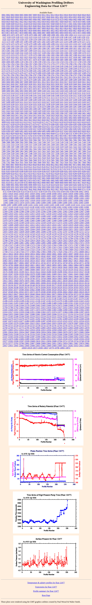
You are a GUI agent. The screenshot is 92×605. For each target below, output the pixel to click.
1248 (70, 42)
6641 (39, 133)
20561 (16, 292)
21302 (26, 301)
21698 (70, 305)
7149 (84, 142)
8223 (53, 173)
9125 (44, 185)
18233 (37, 256)
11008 (11, 200)
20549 (10, 292)
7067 (39, 140)
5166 (26, 97)
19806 (48, 279)
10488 (32, 196)
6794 (39, 135)
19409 (54, 274)
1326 (21, 46)
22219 (48, 317)
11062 (80, 200)
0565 (39, 24)
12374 (43, 209)
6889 (17, 138)
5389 (39, 113)
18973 (26, 267)
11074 (21, 203)
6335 (71, 127)
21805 (26, 308)
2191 (66, 71)
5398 (71, 113)
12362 (64, 207)
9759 (45, 191)
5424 (75, 115)
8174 (66, 169)
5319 (84, 109)
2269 (79, 71)
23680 (54, 341)
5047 (8, 86)
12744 (10, 236)
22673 (65, 323)
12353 (42, 207)
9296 (26, 187)
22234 (59, 317)
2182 (39, 71)
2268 (75, 71)
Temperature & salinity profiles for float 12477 (46, 583)
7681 (53, 160)
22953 (43, 330)
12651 (70, 229)
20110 (65, 283)
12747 (21, 236)
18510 (21, 261)
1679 (39, 59)
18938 (21, 267)
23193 (48, 334)
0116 (53, 19)
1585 (62, 55)
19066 (5, 270)
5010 (35, 82)
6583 (71, 131)
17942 (65, 252)
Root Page (46, 595)
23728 (70, 341)
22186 (16, 317)
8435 (66, 178)
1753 (57, 62)
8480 (44, 180)
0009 (35, 15)
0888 (48, 33)
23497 (37, 339)
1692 (88, 59)
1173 (8, 42)
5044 (84, 84)
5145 (53, 95)
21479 (37, 303)
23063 (54, 332)
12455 (5, 218)
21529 (5, 305)
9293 (17, 187)
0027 (4, 17)
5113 (8, 93)
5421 (62, 115)
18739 (54, 263)
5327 (30, 111)
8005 (8, 165)
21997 (81, 312)
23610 (37, 341)
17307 (76, 245)
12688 (32, 232)
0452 (35, 21)
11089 (59, 203)
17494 (21, 249)
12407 (81, 211)
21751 (81, 305)
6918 (44, 138)
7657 (8, 160)
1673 (17, 59)
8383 (88, 176)
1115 (84, 35)
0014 (57, 15)
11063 (86, 200)
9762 (54, 191)
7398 (13, 151)
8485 (62, 180)
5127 (66, 93)
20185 (59, 285)
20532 (76, 290)
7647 (79, 158)
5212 (26, 102)
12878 (5, 243)
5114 (13, 93)
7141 (79, 142)
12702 (59, 232)
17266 (59, 245)
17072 (81, 243)
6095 (75, 120)
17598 (65, 249)
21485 (43, 303)
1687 (71, 59)
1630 (44, 57)
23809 (43, 343)
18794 (5, 265)
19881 (86, 279)
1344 (79, 46)
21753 (86, 305)
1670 (4, 59)
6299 (84, 124)
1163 (52, 39)
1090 (53, 35)
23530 (65, 339)
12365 (80, 207)
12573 (54, 223)
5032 (39, 84)
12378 (59, 209)
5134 (4, 95)
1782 (79, 64)
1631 (48, 57)
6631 (88, 131)
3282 (44, 80)
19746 (32, 279)
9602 (4, 189)
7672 (44, 160)
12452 (76, 216)
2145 (62, 66)
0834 (13, 30)
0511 (21, 24)
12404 (70, 211)
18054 (32, 254)
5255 (30, 106)
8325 (39, 176)
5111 (88, 91)
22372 (54, 319)
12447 (48, 216)
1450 (71, 48)
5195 (62, 100)
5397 (66, 113)
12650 (65, 229)
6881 (75, 135)
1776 (53, 64)
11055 (64, 200)
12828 (81, 241)
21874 (37, 310)
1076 (17, 35)
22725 (32, 325)
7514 (88, 151)
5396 (62, 113)
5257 (35, 106)
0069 (48, 19)
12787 (86, 238)
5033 (44, 84)
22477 (21, 321)
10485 (26, 196)
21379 (59, 301)
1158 (30, 39)
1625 (35, 57)
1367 (48, 48)
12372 (32, 209)
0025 (88, 15)
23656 (48, 341)
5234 (30, 104)
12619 (70, 225)
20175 (54, 285)
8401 (44, 178)
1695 (13, 62)
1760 (88, 62)
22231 (54, 317)
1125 (39, 37)
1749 (39, 62)
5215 (39, 102)
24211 (65, 346)
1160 (39, 39)
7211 (35, 147)
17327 (5, 247)
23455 (81, 337)
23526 (59, 339)
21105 (27, 299)
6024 (35, 120)
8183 (8, 171)
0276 (62, 19)
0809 (44, 28)
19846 (65, 279)
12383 (86, 209)
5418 (48, 115)
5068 (4, 89)
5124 (52, 93)
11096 (3, 205)
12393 (32, 211)
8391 (17, 178)
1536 (35, 53)
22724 (26, 325)
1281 (39, 44)
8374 (62, 176)
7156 (26, 144)
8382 (84, 176)
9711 (84, 189)
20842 (16, 296)
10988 (27, 198)
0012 (48, 15)
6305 (21, 127)
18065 (43, 254)
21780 (10, 308)
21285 (86, 299)
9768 (76, 191)
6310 (44, 127)
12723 (26, 234)
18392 (59, 258)
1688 (75, 59)
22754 (76, 325)
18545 (26, 261)
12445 (37, 216)
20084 (32, 283)
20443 (26, 290)
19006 (37, 267)
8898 (57, 182)
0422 (21, 21)
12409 (5, 214)
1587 (71, 55)
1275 (13, 44)
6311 (48, 127)
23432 (59, 337)
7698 (66, 160)
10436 (21, 194)
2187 (48, 71)
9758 (41, 191)
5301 (13, 109)
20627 (16, 294)
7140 (75, 142)
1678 (35, 59)
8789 (21, 182)
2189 (57, 71)
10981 (76, 196)
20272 (32, 287)
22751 (70, 325)
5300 (8, 109)
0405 (75, 19)
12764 (76, 236)
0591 (4, 26)
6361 (53, 129)
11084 (43, 203)
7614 (35, 158)
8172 (57, 169)
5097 (35, 91)
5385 (26, 113)
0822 (57, 28)
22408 (65, 319)
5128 (70, 93)
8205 (79, 171)
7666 (30, 160)
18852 (59, 265)
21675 (59, 305)
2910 (57, 77)
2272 (4, 73)
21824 (54, 308)
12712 (86, 232)
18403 (65, 258)
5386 (30, 113)
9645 (35, 189)
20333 (65, 287)
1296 (53, 44)
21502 (76, 303)
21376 (54, 301)
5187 (26, 100)
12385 (10, 211)
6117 (30, 122)
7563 (66, 153)
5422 (66, 115)
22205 (26, 317)
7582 (17, 156)
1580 (39, 55)
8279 (17, 176)
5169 (39, 97)
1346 (88, 46)
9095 (26, 185)
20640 (32, 294)
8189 (26, 171)
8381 (79, 176)
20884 (26, 296)
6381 (66, 129)
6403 (26, 131)
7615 (39, 158)
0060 (8, 19)
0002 (8, 15)
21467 (26, 303)
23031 (16, 332)
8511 (12, 182)
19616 (59, 276)
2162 (44, 68)
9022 (88, 182)
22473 (10, 321)
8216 (39, 173)
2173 (4, 71)
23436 (65, 337)
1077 (22, 35)
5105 (66, 91)
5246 (84, 104)
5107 (75, 91)
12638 (86, 227)
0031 (21, 17)
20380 (21, 290)
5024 (4, 84)
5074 (26, 89)
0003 (13, 15)
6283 (66, 124)
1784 (88, 64)
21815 (43, 308)
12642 (21, 229)
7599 (66, 156)
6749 (79, 133)
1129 (57, 37)
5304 (26, 109)
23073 (76, 332)
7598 (62, 156)
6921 (57, 138)
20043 (76, 281)
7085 (88, 140)
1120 (17, 37)
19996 (43, 281)
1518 (71, 51)
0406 (79, 19)
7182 (79, 144)
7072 (44, 140)
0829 (79, 28)
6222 (75, 122)
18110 (86, 254)
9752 (23, 191)
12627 (26, 227)
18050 (26, 254)
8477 (39, 180)
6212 (57, 122)
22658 (59, 323)
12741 (86, 234)
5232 (21, 104)
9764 (63, 191)
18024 (10, 254)
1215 (61, 42)
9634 (21, 189)
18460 (86, 258)
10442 (37, 194)
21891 (70, 310)
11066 (11, 203)
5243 (71, 104)
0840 (35, 30)
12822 (48, 241)
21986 (70, 312)
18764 (76, 263)
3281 (39, 80)
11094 (86, 203)
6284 (71, 124)
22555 (86, 321)
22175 (5, 317)
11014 (21, 200)
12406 (76, 211)
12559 (48, 223)
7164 (53, 144)
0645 (57, 26)
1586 (66, 55)
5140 (30, 95)
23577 (5, 341)
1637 (71, 57)
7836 (26, 162)
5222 (66, 102)
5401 (84, 113)
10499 (59, 196)
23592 (10, 341)
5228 (4, 104)
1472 (88, 48)
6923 (66, 138)
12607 (5, 225)
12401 (59, 211)
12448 (54, 216)
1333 (35, 46)
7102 (39, 142)
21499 (65, 303)
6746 (66, 133)
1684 (57, 59)
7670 (39, 160)
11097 (9, 205)
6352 (13, 129)
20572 (26, 292)
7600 (71, 156)
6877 (66, 135)
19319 (76, 272)
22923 (26, 330)
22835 (65, 328)
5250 (13, 106)
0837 (26, 30)
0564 (35, 24)
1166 (66, 39)
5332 (53, 111)
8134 (61, 167)
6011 (88, 118)
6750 (84, 133)
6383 (75, 129)
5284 (66, 106)
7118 (57, 142)
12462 (43, 218)
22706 (5, 325)
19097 (37, 270)
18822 (37, 265)
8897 (53, 182)
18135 (10, 256)
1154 (13, 39)
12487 (48, 220)
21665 (43, 305)
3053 (4, 80)
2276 (21, 73)
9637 (26, 189)
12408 (86, 211)
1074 (8, 35)
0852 (53, 30)
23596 (16, 341)
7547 (26, 153)
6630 (84, 131)
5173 (57, 97)
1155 (17, 39)
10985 (10, 198)
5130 (75, 93)
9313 (71, 187)
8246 (75, 173)
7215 (53, 147)
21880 (48, 310)
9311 (61, 187)
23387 (32, 337)
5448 (35, 118)
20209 (70, 285)
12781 (54, 238)
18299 (65, 256)
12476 (81, 218)
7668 (35, 160)
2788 (39, 75)
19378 (32, 274)
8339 (44, 176)
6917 (39, 138)
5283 (62, 106)
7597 (57, 156)
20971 (76, 296)
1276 (17, 44)
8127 (48, 167)
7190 (26, 147)
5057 (48, 86)
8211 (17, 173)
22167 (81, 314)
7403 (21, 151)
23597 (21, 341)
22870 (86, 328)
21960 (37, 312)
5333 (57, 111)
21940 (26, 312)
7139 (70, 142)
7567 (75, 153)
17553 (48, 249)
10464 (5, 196)
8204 (75, 171)
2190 (62, 71)
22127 (65, 314)
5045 (88, 84)
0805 (35, 28)
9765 (67, 191)
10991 (43, 198)
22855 (81, 328)
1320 (88, 44)
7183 (84, 144)
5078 (44, 89)
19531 (16, 276)
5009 (30, 82)
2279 (35, 73)
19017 (48, 267)
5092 (17, 91)
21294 (16, 301)
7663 (21, 160)
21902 (81, 310)
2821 (44, 77)
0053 (66, 17)
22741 (54, 325)
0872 (84, 30)
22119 (59, 314)
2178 (21, 71)
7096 (30, 142)
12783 (65, 238)
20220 (76, 285)
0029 (13, 17)
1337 (53, 46)
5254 (26, 106)
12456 (10, 218)
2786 (30, 75)
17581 (59, 249)
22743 (59, 325)
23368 (26, 337)
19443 (76, 274)
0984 (84, 33)
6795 (44, 135)
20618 (81, 292)
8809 (30, 182)
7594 (44, 156)
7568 (79, 153)
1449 (66, 48)
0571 (66, 24)
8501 (4, 182)
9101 (39, 185)
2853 (48, 77)
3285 (57, 80)
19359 (21, 274)
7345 (53, 149)
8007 (13, 165)
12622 (86, 225)
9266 (79, 185)
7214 (48, 147)
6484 (39, 131)
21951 (32, 312)
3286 (62, 80)
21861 (21, 310)
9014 (75, 182)
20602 (65, 292)
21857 (16, 310)
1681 (44, 59)
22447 (5, 321)
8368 (48, 176)
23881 (86, 343)
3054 (8, 80)
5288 (79, 106)
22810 (48, 328)
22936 (37, 330)
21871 (32, 310)
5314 (62, 109)
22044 (5, 314)
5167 (30, 97)
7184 (88, 144)
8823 (39, 182)
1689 (79, 59)
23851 (54, 343)
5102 (53, 91)
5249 (8, 106)
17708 (5, 252)
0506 (88, 21)
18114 (5, 256)
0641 (39, 26)
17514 (26, 249)
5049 (17, 86)
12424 (76, 214)
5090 (8, 91)
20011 (59, 281)
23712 (65, 341)
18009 (81, 252)
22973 (76, 330)
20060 (16, 283)
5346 (79, 111)
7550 (35, 153)
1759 (84, 62)
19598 (37, 276)
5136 (13, 95)
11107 (62, 205)
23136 (26, 334)
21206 (59, 299)
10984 (5, 198)
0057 (84, 17)
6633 (8, 133)
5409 (8, 115)
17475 (10, 249)
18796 (10, 265)
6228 (13, 124)
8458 (4, 180)
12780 (48, 238)
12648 (54, 229)
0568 (53, 24)
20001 (48, 281)
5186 (21, 100)
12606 (86, 223)
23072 (70, 332)
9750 (18, 191)
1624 (30, 57)
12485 (43, 220)
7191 (30, 147)
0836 (21, 30)
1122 (26, 37)
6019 (13, 120)
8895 (48, 182)
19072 (16, 270)
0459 (66, 21)
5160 (88, 95)
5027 (17, 84)
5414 (30, 115)
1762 (8, 64)
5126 (61, 93)
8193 (35, 171)
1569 (79, 53)
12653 (81, 229)
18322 (5, 258)
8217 (44, 173)
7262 (35, 149)
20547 (5, 292)
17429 (70, 247)
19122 (59, 270)
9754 (27, 191)
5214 (35, 102)
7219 (62, 147)
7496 (84, 151)
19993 (37, 281)
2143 (53, 66)
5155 (66, 95)
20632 (26, 294)
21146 (54, 299)
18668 (10, 263)
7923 (62, 162)
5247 (88, 104)
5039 (71, 84)
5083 (66, 89)
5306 (35, 109)
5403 (4, 115)
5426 (84, 115)
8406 (48, 178)
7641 (71, 158)
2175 (13, 71)
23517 (54, 339)
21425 (81, 301)
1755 (66, 62)
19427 (65, 274)
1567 (71, 53)
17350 (26, 247)
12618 (65, 225)
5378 (4, 113)
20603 (70, 292)
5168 (35, 97)
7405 (26, 151)
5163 (13, 97)
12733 (65, 234)
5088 (88, 89)
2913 (71, 77)
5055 (39, 86)
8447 (79, 178)
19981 (32, 281)
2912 (66, 77)
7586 (26, 156)
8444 (75, 178)
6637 (21, 133)
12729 (54, 234)
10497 (54, 196)
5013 (48, 82)
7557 (53, 153)
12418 (48, 214)
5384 (21, 113)
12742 (5, 236)
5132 (84, 93)
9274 (84, 185)
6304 (17, 127)
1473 (4, 51)
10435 (16, 194)
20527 (65, 290)
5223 (71, 102)
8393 (26, 178)
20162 (43, 285)
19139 (70, 270)
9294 (21, 187)
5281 (53, 106)
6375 (62, 129)
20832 (5, 296)
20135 (5, 285)
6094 (71, 120)
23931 (10, 346)
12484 (37, 220)
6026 (44, 120)
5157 (75, 95)
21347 (43, 301)
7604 (84, 156)
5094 (26, 91)
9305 (53, 187)
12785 (76, 238)
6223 (79, 122)
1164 (57, 39)
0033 (30, 17)
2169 (75, 68)
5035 (53, 84)
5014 (53, 82)
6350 (8, 129)
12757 (65, 236)
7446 (66, 151)
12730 (59, 234)
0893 (57, 33)
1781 (75, 64)
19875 (76, 279)
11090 (64, 203)
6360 (48, 129)
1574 (13, 55)
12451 (70, 216)
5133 (88, 93)
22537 (70, 321)
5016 (62, 82)
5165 (21, 97)
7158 (35, 144)
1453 (84, 48)
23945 (27, 346)
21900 (76, 310)
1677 (30, 59)
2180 (30, 71)
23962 (43, 346)
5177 (75, 97)
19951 (10, 281)
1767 (30, 64)
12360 (53, 207)
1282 (44, 44)
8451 (88, 178)
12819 (32, 241)
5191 (44, 100)
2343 (62, 73)
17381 (37, 247)
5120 (35, 93)
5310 (53, 109)
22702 (86, 323)
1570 (84, 53)
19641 (70, 276)
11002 (81, 198)
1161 (44, 39)
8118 (26, 167)
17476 (16, 249)
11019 (37, 200)
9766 (72, 191)
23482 (16, 339)
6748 (75, 133)
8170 (53, 169)
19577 (26, 276)
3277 (21, 80)
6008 (79, 118)
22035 (86, 312)
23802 (26, 343)
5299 (4, 109)
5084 (71, 89)
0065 (30, 19)
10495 (48, 196)
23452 (76, 337)
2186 (44, 71)
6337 (79, 127)
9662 (71, 189)
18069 (48, 254)
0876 (13, 33)
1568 (75, 53)
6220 (70, 122)
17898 (48, 252)
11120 (16, 207)
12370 (21, 209)
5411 (17, 115)
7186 (8, 147)
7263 (39, 149)
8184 (13, 171)
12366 (86, 207)
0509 (13, 24)
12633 (59, 227)
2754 (4, 75)
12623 (5, 227)
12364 (75, 207)
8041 (44, 165)
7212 (39, 147)
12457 (16, 218)
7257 (17, 149)
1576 (21, 55)
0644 (53, 26)
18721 (37, 263)
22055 (10, 314)
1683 (53, 59)
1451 (75, 48)
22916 (21, 330)
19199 (21, 272)
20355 (86, 287)
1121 (22, 37)
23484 (21, 339)
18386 (48, 258)
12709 (76, 232)
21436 (5, 303)
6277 (39, 124)
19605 (48, 276)
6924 (71, 138)
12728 (48, 234)
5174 (62, 97)
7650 (88, 158)
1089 (48, 35)
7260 (26, 149)
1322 (8, 46)
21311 (32, 301)
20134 (86, 283)
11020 (43, 200)
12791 (16, 241)
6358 (39, 129)
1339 (62, 46)
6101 (8, 122)
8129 (53, 167)
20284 (43, 287)
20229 (86, 285)
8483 (57, 180)
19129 (64, 270)
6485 (44, 131)
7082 (75, 140)
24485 (86, 346)
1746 (26, 62)
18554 (32, 261)
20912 (32, 296)
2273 (8, 73)
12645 (37, 229)
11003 (86, 198)
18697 (26, 263)
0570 (62, 24)
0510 (17, 24)
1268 (75, 42)
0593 (13, 26)
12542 (5, 223)
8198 (53, 171)
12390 (26, 211)
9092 (17, 185)
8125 (39, 167)
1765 (21, 64)
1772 (48, 64)
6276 (35, 124)
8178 (79, 169)
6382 (71, 129)
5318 (79, 109)
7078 (57, 140)
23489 (26, 339)
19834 (54, 279)
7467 (75, 151)
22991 (5, 332)
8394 (30, 178)
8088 (8, 167)
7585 (21, 156)
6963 (79, 138)
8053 (57, 165)
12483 (32, 220)
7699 (71, 160)
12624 (10, 227)
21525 (86, 303)
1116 (88, 35)
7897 (57, 162)
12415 (32, 214)
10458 (70, 194)
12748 (26, 236)
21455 (16, 303)
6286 (79, 124)
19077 (21, 270)
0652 (84, 26)
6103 (17, 122)
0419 (8, 21)
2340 (48, 73)
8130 (57, 167)
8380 (75, 176)
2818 (30, 77)
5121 (39, 93)
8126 (44, 167)
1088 (44, 35)
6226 (4, 124)
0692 (21, 28)
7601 (75, 156)
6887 (8, 138)
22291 (32, 319)
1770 (44, 64)
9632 (17, 189)
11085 (48, 203)
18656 (5, 263)
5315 (66, 109)
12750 (37, 236)
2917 (88, 77)
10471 (16, 196)
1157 (26, 39)
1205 (57, 42)
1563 (53, 53)
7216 (57, 147)
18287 (54, 256)
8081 (79, 165)
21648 (32, 305)
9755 (32, 191)
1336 (48, 46)
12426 (81, 214)
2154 (13, 68)
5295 (84, 106)
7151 (4, 144)
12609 (16, 225)
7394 (8, 151)
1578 (30, 55)
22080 (32, 314)
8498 (84, 180)
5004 (8, 82)
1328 (30, 46)
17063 (76, 243)
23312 (81, 334)
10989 (32, 198)
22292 (37, 319)
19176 (5, 272)
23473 (5, 339)
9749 (14, 191)
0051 (57, 17)
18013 (86, 252)
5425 (79, 115)
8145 (88, 167)
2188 (53, 71)
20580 (43, 292)
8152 (17, 169)
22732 (43, 325)
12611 (26, 225)
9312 (66, 187)
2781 (8, 75)
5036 (57, 84)
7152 (8, 144)
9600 (88, 187)
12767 (81, 236)
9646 (39, 189)
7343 (48, 149)
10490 (37, 196)
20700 (65, 294)
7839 (30, 162)
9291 (13, 187)
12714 (5, 234)
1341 (71, 46)
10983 (86, 196)
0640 (35, 26)
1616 (88, 55)
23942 (21, 346)
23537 (70, 339)
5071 (13, 89)
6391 (79, 129)
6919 (48, 138)
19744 (26, 279)
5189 (35, 100)
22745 (65, 325)
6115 (26, 122)
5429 (88, 115)
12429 (5, 216)
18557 (37, 261)
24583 (40, 348)
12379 (65, 209)
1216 (66, 42)
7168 (71, 144)
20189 (65, 285)
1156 (22, 39)
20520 (54, 290)
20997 (5, 299)
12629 (37, 227)
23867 (76, 343)
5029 (26, 84)
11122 (21, 207)
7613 (30, 158)
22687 (76, 323)
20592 (54, 292)
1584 (57, 55)
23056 (48, 332)
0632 (26, 26)
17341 (21, 247)
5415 (35, 115)
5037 (62, 84)
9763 (58, 191)
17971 (70, 252)
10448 (48, 194)
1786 (8, 66)
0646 (62, 26)
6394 (4, 131)
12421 (65, 214)
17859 (32, 252)
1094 (71, 35)
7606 (4, 158)
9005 (71, 182)
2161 (39, 68)
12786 (81, 238)
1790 (26, 66)
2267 (71, 71)
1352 (26, 48)
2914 (75, 77)
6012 (4, 120)
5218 (53, 102)
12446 (43, 216)
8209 (8, 173)
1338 (57, 46)
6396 (8, 131)
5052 (30, 86)
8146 (4, 169)
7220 (66, 147)
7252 (4, 149)
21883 (54, 310)
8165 (39, 169)
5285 (71, 106)
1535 (30, 53)
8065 (62, 165)
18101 (81, 254)
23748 (81, 341)
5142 (39, 95)
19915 (5, 281)
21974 (54, 312)
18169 (21, 256)
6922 (62, 138)
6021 (21, 120)
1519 (75, 51)
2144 (57, 66)
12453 (81, 216)
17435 (76, 247)
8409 (57, 178)
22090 (43, 314)
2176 (17, 71)
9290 (8, 187)
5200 (84, 100)
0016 (66, 15)
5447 (30, 118)
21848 (10, 310)
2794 (62, 75)
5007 (21, 82)
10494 (43, 196)
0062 (17, 19)
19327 (81, 272)
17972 (76, 252)
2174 (8, 71)
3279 (30, 80)
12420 (59, 214)
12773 (16, 238)
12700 (48, 232)
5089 (4, 91)
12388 (21, 211)
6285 (75, 124)
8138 (66, 167)
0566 (44, 24)
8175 (71, 169)
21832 (65, 308)
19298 (59, 272)
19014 (43, 267)
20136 (10, 285)
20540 (86, 290)
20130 (75, 283)
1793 (35, 66)
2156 (21, 68)
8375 (66, 176)
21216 (64, 299)
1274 (8, 44)
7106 (44, 142)
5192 (48, 100)
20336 (70, 287)
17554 (54, 249)
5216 (44, 102)
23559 (86, 339)
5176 (71, 97)
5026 (13, 84)
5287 (75, 106)
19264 (43, 272)
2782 (13, 75)
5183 (13, 100)
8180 (88, 169)
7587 (30, 156)
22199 (21, 317)
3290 (79, 80)
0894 (62, 33)
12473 (70, 218)
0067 (39, 19)
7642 (75, 158)
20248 (16, 287)
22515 (54, 321)
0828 (75, 28)
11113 (88, 205)
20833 (10, 296)
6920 (53, 138)
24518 (29, 348)
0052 (62, 17)
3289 (75, 80)
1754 (62, 62)
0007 (30, 15)
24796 (56, 348)
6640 (35, 133)
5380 (8, 113)
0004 (17, 15)
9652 (48, 189)
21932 (16, 312)
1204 (52, 42)
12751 (43, 236)
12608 (10, 225)
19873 (70, 279)
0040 (48, 17)
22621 (37, 323)
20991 (86, 296)
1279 (30, 44)
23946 (32, 346)
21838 (76, 308)
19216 (32, 272)
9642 (30, 189)
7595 (48, 156)
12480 (16, 220)
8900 (66, 182)
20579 (37, 292)
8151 (13, 169)
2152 (4, 68)
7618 (44, 158)
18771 (81, 263)
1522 (88, 51)
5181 (4, 100)
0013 (53, 15)
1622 (21, 57)
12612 (32, 225)
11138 (32, 207)
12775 (26, 238)
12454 (86, 216)
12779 (43, 238)
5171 (48, 97)
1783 (84, 64)
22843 (70, 328)
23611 (43, 341)
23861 (70, 343)
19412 (59, 274)
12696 (43, 232)
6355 (26, 129)
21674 (54, 305)
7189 (21, 147)
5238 (48, 104)
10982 (81, 196)
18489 (16, 261)
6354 (21, 129)
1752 (53, 62)
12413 (26, 214)
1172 (4, 42)
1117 (4, 37)
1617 (4, 57)
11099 (19, 205)
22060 (16, 314)
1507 (26, 51)
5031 (35, 84)
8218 (48, 173)
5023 (88, 82)
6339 (88, 127)
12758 (70, 236)
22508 (48, 321)
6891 (21, 138)
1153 (9, 39)
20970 (70, 296)
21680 (65, 305)
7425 (48, 151)
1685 (62, 59)
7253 (8, 149)
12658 (21, 232)
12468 (54, 218)
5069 (8, 89)
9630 (8, 189)
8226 (57, 173)
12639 (5, 229)
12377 (54, 209)
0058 (88, 17)
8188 (21, 171)
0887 (44, 33)
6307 (30, 127)
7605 (88, 156)
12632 (54, 227)
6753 (8, 135)
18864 (76, 265)
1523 (4, 53)
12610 (21, 225)
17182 (37, 245)
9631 (13, 189)
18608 (65, 261)
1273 (4, 44)
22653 (54, 323)
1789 (21, 66)
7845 (35, 162)
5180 (88, 97)
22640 (43, 323)
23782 (16, 343)
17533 (32, 249)
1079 (31, 35)
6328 (57, 127)
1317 (79, 44)
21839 (81, 308)
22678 (70, 323)
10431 (86, 191)
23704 (59, 341)
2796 (71, 75)
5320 (88, 109)
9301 (35, 187)
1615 (84, 55)
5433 (4, 118)
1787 (13, 66)
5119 (30, 93)
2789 (44, 75)
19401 (48, 274)
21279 (81, 299)
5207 (4, 102)
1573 (8, 55)
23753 (5, 343)
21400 (70, 301)
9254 (53, 185)
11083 (37, 203)
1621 (17, 57)
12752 (48, 236)
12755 (59, 236)
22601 (26, 323)
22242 (65, 317)
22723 (21, 325)
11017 (27, 200)
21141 (43, 299)
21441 (10, 303)
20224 (81, 285)
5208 (8, 102)
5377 (88, 111)
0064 (26, 19)
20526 (59, 290)
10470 (10, 196)
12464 (48, 218)
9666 (75, 189)
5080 (53, 89)
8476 (35, 180)
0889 (53, 33)
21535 (10, 305)
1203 (48, 42)
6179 (53, 122)
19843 (59, 279)
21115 (32, 299)
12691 (37, 232)
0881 (30, 33)
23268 (59, 334)
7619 (48, 158)
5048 (13, 86)
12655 (5, 232)
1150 (83, 37)
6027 (48, 120)
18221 (32, 256)
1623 (26, 57)
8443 (71, 178)
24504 (24, 348)
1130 (61, 37)
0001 (4, 15)
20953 (59, 296)
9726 (88, 189)
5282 (57, 106)
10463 (86, 194)
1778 (62, 64)
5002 (88, 80)
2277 (26, 73)
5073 (21, 89)
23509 (43, 339)
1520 (79, 51)
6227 (8, 124)
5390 (44, 113)
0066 (35, 19)
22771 (16, 328)
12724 (32, 234)
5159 (84, 95)
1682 (48, 59)
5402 (88, 113)
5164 (17, 97)
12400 (54, 211)
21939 (21, 312)
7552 (39, 153)
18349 (21, 258)
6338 (84, 127)
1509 (30, 51)
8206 (84, 171)
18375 (43, 258)
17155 (21, 245)
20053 (86, 281)
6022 (26, 120)
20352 (81, 287)
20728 (81, 294)
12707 (65, 232)
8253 (88, 173)
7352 (62, 149)
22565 (10, 323)
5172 (53, 97)
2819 (35, 77)
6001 (66, 118)
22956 (48, 330)
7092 (22, 142)
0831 (88, 28)
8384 (4, 178)
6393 (88, 129)
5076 (35, 89)
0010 (39, 15)
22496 (37, 321)
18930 (16, 267)
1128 (52, 37)
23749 (86, 341)
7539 (13, 153)
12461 (37, 218)
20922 (43, 296)
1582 (48, 55)
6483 (35, 131)
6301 (4, 127)
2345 (71, 73)
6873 (57, 135)
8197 (48, 171)
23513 (48, 339)
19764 (43, 279)
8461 (8, 180)
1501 (8, 51)
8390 (13, 178)
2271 (88, 71)
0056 (79, 17)
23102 (10, 334)
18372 (37, 258)
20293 (48, 287)
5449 (39, 118)
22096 (54, 314)
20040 (70, 281)
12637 (81, 227)
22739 (48, 325)
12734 (70, 234)
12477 (86, 218)
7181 (75, 144)
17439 (81, 247)
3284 (53, 80)
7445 (62, 151)
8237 (66, 173)
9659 (62, 189)
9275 (88, 185)
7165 (57, 144)
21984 (65, 312)
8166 (44, 169)
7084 (84, 140)
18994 (32, 267)
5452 (53, 118)
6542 (66, 131)
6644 (53, 133)
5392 (53, 113)
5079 (48, 89)
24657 (46, 348)
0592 (8, 26)
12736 (76, 234)
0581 (71, 24)
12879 (10, 243)
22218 (43, 317)
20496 (48, 290)
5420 (57, 115)
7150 (88, 142)
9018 (84, 182)
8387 (8, 178)
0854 (62, 30)
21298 (21, 301)
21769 (5, 308)
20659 (43, 294)
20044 (81, 281)
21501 (70, 303)
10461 (81, 194)
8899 (62, 182)
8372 (57, 176)
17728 (16, 252)
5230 (13, 104)
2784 (21, 75)
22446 (86, 319)
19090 (32, 270)
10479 (21, 196)
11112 (83, 205)
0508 (8, 24)
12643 (26, 229)
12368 (10, 209)
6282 (62, 124)
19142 (75, 270)
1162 (48, 39)
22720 (16, 325)
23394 (37, 337)
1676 (26, 59)
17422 (59, 247)
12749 (32, 236)
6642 (44, 133)
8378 (71, 176)
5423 (71, 115)
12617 (59, 225)
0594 (17, 26)
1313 (62, 44)
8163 (30, 169)
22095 (48, 314)
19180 (10, 272)
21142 (48, 299)
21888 (59, 310)
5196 (66, 100)
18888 (86, 265)
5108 (80, 91)
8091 (13, 167)
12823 (54, 241)
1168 (74, 39)
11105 (51, 205)
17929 (59, 252)
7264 (44, 149)
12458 (21, 218)
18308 (76, 256)
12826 (70, 241)
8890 (44, 182)
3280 (35, 80)
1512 (44, 51)
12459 (26, 218)
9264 (71, 185)
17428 (65, 247)
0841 (39, 30)
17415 (54, 247)
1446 (57, 48)
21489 (54, 303)
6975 (13, 140)
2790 (48, 75)
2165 (57, 68)
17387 (43, 247)
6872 (53, 135)
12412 (21, 214)
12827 (76, 241)
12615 (48, 225)
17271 (70, 245)
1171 (88, 39)
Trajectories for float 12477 (46, 587)
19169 (86, 270)
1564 (57, 53)
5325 (21, 111)
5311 (57, 109)
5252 (21, 106)
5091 (13, 91)
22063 (21, 314)
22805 (43, 328)
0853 (57, 30)
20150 (37, 285)
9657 (57, 189)
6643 (48, 133)
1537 (39, 53)
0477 (71, 21)
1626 (39, 57)
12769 (5, 238)
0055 (75, 17)
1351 (21, 48)
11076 (27, 203)
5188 (30, 100)
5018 (71, 82)
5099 (39, 91)
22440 (81, 319)
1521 (84, 51)
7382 (84, 149)
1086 (35, 35)
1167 (70, 39)
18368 (32, 258)
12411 (16, 214)
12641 (16, 229)
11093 (80, 203)
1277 (21, 44)
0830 (84, 28)
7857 (48, 162)
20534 (81, 290)
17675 (86, 249)
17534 (37, 249)
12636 (76, 227)
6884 (88, 135)
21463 (21, 303)
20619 (86, 292)
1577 (26, 55)
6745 (62, 133)
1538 (44, 53)
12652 (76, 229)
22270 (10, 319)
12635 (70, 227)
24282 (70, 346)
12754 (54, 236)
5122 (44, 93)
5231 (17, 104)
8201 (66, 171)
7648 (84, 158)
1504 (21, 51)
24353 (76, 346)
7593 (39, 156)
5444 (17, 118)
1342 (75, 46)
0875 (8, 33)
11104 (46, 205)
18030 (16, 254)
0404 (71, 19)
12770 (10, 238)
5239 (53, 104)
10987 (21, 198)
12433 (21, 216)
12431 (16, 216)
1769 (39, 64)
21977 (59, 312)
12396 (43, 211)
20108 (54, 283)
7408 (30, 151)
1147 (70, 37)
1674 (21, 59)
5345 (75, 111)
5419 (53, 115)
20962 (65, 296)
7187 (13, 147)
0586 (84, 24)
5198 (75, 100)
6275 (30, 124)
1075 (13, 35)
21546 (16, 305)
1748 (35, 62)
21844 (86, 308)
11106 (57, 205)
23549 (76, 339)
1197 (21, 42)
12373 (37, 209)
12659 (26, 232)
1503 (17, 51)
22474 (16, 321)
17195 (43, 245)
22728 (37, 325)
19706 (5, 279)
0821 (53, 28)
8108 (17, 167)
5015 (57, 82)
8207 (88, 171)
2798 (79, 75)
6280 (53, 124)
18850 (54, 265)
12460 (32, 218)
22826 (54, 328)
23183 (37, 334)
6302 (8, 127)
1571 (88, 53)
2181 (35, 71)
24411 (81, 346)
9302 (39, 187)
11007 (5, 200)
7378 (75, 149)
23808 (37, 343)
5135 (8, 95)
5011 (39, 82)
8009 (17, 165)
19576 (21, 276)
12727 (43, 234)
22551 (76, 321)
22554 (81, 321)
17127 (10, 245)
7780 (88, 160)
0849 (44, 30)
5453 (57, 118)
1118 (9, 37)
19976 (26, 281)
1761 (4, 64)
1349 (13, 48)
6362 (57, 129)
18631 (76, 261)
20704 (70, 294)
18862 (70, 265)
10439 (32, 194)
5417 (44, 115)
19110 (48, 270)
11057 (70, 200)
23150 (32, 334)
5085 (75, 89)
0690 (13, 28)
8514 (17, 182)
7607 (8, 158)
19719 (16, 279)
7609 (13, 158)
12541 (86, 220)
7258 (21, 149)
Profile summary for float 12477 (46, 591)
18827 (43, 265)
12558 (43, 223)
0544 (26, 24)
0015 (62, 15)
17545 (43, 249)
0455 (48, 21)
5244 (75, 104)
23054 (43, 332)
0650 (75, 26)
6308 (35, 127)
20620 (5, 294)
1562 (48, 53)
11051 (48, 200)
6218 (61, 122)
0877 (17, 33)
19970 (21, 281)
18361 (26, 258)
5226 (84, 102)
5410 (13, 115)
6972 (8, 140)
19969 (16, 281)
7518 (4, 153)
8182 (4, 171)
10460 (76, 194)
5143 (44, 95)
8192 (30, 171)
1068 (4, 35)
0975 (79, 33)
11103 (41, 205)
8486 (66, 180)
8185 (17, 171)
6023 (30, 120)
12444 (32, 216)
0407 (84, 19)
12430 (10, 216)
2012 (48, 66)
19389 (37, 274)
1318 (84, 44)
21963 (43, 312)
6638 (26, 133)
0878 (21, 33)
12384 (5, 211)
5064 (75, 86)
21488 (48, 303)
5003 (4, 82)
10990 (37, 198)
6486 (48, 131)
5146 (57, 95)
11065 (5, 203)
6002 (71, 118)
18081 (54, 254)
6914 (26, 138)
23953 (37, 346)
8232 (62, 173)
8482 (53, 180)
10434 (10, 194)
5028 (21, 84)
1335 (44, 46)
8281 (21, 176)
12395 (37, 211)
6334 (66, 127)
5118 (26, 93)
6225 (88, 122)
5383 (17, 113)
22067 (26, 314)
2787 (35, 75)
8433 (62, 178)
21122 (37, 299)
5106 (71, 91)
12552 (37, 223)
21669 (48, 305)
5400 (79, 113)
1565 (62, 53)
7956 (75, 162)
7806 (13, 162)
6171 (44, 122)
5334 (62, 111)
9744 (9, 191)
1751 (48, 62)
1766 (26, 64)
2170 (79, 68)
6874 (62, 135)
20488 (37, 290)
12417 (43, 214)
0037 (44, 17)
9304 (48, 187)
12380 (70, 209)
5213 (30, 102)
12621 (81, 225)
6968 (88, 138)
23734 (76, 341)
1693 (4, 62)
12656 (10, 232)
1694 (8, 62)
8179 (84, 169)
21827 (59, 308)
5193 (53, 100)
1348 (8, 48)
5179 (84, 97)
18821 (32, 265)
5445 (21, 118)
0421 (17, 21)
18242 (43, 256)
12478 (5, 220)
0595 (21, 26)
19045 (65, 267)
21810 (32, 308)
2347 (79, 73)
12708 (70, 232)
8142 (75, 167)
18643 (81, 261)
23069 (59, 332)
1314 (66, 44)
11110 (72, 205)
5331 (48, 111)
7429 (57, 151)
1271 (84, 42)
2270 (84, 71)
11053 (54, 200)
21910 (5, 312)
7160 (44, 144)
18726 (43, 263)
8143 (79, 167)
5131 (79, 93)
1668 (84, 57)
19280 (48, 272)
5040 (75, 84)
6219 (66, 122)
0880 (26, 33)
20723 (76, 294)
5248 (4, 106)
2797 (75, 75)
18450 (81, 258)
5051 (26, 86)
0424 (30, 21)
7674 (48, 160)
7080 (66, 140)
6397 (13, 131)
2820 (39, 77)
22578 (16, 323)
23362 (21, 337)
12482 (26, 220)
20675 (54, 294)
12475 (76, 218)
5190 (39, 100)
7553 (44, 153)
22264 (5, 319)
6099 (4, 122)
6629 (79, 131)
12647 (48, 229)
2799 (84, 75)
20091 (37, 283)
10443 (43, 194)
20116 (70, 283)
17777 (26, 252)
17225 (48, 245)
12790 (10, 241)
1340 (66, 46)
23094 (86, 332)
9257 (62, 185)
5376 (84, 111)
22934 (32, 330)
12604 (76, 223)
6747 (71, 133)
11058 (75, 200)
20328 (54, 287)
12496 (65, 220)
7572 (88, 153)
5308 (44, 109)
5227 (88, 102)
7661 (17, 160)
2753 (88, 73)
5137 (17, 95)
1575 (17, 55)
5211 (21, 102)
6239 (21, 124)
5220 (57, 102)
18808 (16, 265)
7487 (79, 151)
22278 (21, 319)
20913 (37, 296)
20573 (32, 292)
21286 (5, 301)
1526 (17, 53)
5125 (57, 93)
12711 (81, 232)
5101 (48, 91)
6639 (30, 133)
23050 (37, 332)
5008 (26, 82)
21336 (37, 301)
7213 (44, 147)
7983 (88, 162)
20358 (5, 290)
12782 (59, 238)
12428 (86, 214)
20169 (48, 285)
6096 (79, 120)
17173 (32, 245)
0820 (48, 28)
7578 (13, 156)
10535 (65, 196)
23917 (5, 346)
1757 (75, 62)
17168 (26, 245)
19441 (70, 274)
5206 (88, 100)
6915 (30, 138)
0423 (26, 21)
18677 (16, 263)
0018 (71, 15)
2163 (48, 68)
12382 (81, 209)
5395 (57, 113)
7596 (53, 156)
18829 (48, 265)
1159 (35, 39)
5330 (44, 111)
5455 (62, 118)
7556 (48, 153)
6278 (44, 124)
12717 (16, 234)
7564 (71, 153)
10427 (81, 191)
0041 (53, 17)
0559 (30, 24)
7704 (79, 160)
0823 (62, 28)
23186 (43, 334)
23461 (86, 337)
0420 (13, 21)
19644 (76, 276)
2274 (13, 73)
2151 (88, 66)
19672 (81, 276)
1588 (75, 55)
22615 (32, 323)
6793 (35, 135)
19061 (76, 267)
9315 (75, 187)
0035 (39, 17)
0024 (84, 15)
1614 (79, 55)
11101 (30, 205)
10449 (54, 194)
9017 (79, 182)
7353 (66, 149)
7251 (88, 147)
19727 (21, 279)
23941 (16, 346)
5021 (84, 82)
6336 (75, 127)
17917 (54, 252)
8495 (75, 180)
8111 (21, 167)
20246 (10, 287)
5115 (17, 93)
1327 (26, 46)
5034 (48, 84)
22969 (59, 330)
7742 (84, 160)
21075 (21, 299)
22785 (26, 328)
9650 (44, 189)
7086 (4, 142)
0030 (17, 17)
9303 (44, 187)
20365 (10, 290)
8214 (30, 173)
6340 (4, 129)
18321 (86, 256)
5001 (84, 80)
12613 (37, 225)
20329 (59, 287)
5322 (8, 111)
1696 (17, 62)
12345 (37, 207)
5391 (48, 113)
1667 (79, 57)
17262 (54, 245)
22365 (48, 319)
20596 (59, 292)
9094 (21, 185)
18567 (43, 261)
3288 (71, 80)
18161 (16, 256)
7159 (39, 144)
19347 (10, 274)
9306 (57, 187)
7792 (8, 162)
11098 (14, 205)
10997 (70, 198)
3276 (17, 80)
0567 (48, 24)
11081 (32, 203)
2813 (8, 77)
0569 (57, 24)
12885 (43, 243)
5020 (79, 82)
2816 (21, 77)
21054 (16, 299)
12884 (37, 243)
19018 (54, 267)
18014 (5, 254)
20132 (81, 283)
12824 (59, 241)
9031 (4, 185)
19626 (65, 276)
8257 (8, 176)
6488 (53, 131)
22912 (16, 330)
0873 (88, 30)
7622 (57, 158)
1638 (75, 57)
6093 (66, 120)
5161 (4, 97)
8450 (84, 178)
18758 (65, 263)
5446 (26, 118)
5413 (26, 115)
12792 (21, 241)
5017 (66, 82)
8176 (75, 169)
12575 (59, 223)
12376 (48, 209)
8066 (66, 165)
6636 (17, 133)
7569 (84, 153)
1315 (71, 44)
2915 (79, 77)
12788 (5, 241)
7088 (8, 142)
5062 (66, 86)
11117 (5, 207)
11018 (32, 200)
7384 (88, 149)
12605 (81, 223)
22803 (37, 328)
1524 (8, 53)
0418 (4, 21)
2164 (53, 68)
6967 (84, 138)
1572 (4, 55)
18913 (5, 267)
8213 (26, 173)
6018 (8, 120)
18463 (5, 261)
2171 (84, 68)
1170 (83, 39)
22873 (5, 330)
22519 (59, 321)
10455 (59, 194)
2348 (84, 73)
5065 (79, 86)
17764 (21, 252)
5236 (39, 104)
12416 (37, 214)
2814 (13, 77)
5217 (48, 102)
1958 (44, 66)
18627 (70, 261)
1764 (17, 64)
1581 (44, 55)
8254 (4, 176)
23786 (21, 343)
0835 (17, 30)
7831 (21, 162)
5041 (79, 84)
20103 (48, 283)
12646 (43, 229)
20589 (48, 292)
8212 (21, 173)
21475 (32, 303)
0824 (66, 28)
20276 (37, 287)
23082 (81, 332)
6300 (88, 124)
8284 (26, 176)
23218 (54, 334)
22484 (26, 321)
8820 (35, 182)
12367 (5, 209)
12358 (48, 207)
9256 (57, 185)
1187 (13, 42)
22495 (32, 321)
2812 (4, 77)
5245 (79, 104)
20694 (59, 294)
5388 (35, 113)
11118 (10, 207)
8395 (35, 178)
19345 (5, 274)
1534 (26, 53)
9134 (48, 185)
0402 (66, 19)
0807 (39, 28)
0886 (39, 33)
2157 (26, 68)
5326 (26, 111)
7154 (17, 144)
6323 (53, 127)
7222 (75, 147)
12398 (48, 211)
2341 (53, 73)
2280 (39, 73)
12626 (21, 227)
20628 (21, 294)
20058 (10, 283)
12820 (37, 241)
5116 (21, 93)
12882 (26, 243)
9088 (8, 185)
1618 (8, 57)
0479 (79, 21)
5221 (62, 102)
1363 (30, 48)
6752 (4, 135)
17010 (70, 243)
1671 (8, 59)
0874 (4, 33)
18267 (48, 256)
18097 (70, 254)
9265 (75, 185)
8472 (26, 180)
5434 (8, 118)
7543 (17, 153)
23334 (86, 334)
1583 (53, 55)
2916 (84, 77)
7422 (44, 151)
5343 (71, 111)
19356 (16, 274)
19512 (10, 276)
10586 (70, 196)
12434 (26, 216)
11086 (54, 203)
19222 (37, 272)
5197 (71, 100)
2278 (30, 73)
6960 (75, 138)
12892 (65, 243)
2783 (17, 75)
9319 (84, 187)
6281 (57, 124)
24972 (67, 348)
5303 (21, 109)
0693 (26, 28)
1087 (40, 35)
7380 (79, 149)
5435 (13, 118)
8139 (70, 167)
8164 (35, 169)
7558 (57, 153)
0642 (44, 26)
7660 (13, 160)
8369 (53, 176)
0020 (79, 15)
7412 (35, 151)
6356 (30, 129)
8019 (26, 165)
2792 (57, 75)
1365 (39, 48)
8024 (30, 165)
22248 (76, 317)
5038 (66, 84)
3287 (66, 80)
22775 (21, 328)
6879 (71, 135)
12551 (32, 223)
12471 (59, 218)
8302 (35, 176)
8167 (48, 169)
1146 (66, 37)
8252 (84, 173)
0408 (88, 19)
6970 (4, 140)
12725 (37, 234)
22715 (10, 325)
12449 (59, 216)
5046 (4, 86)
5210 (17, 102)
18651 (86, 261)
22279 (26, 319)
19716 (10, 279)
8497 (79, 180)
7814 (17, 162)
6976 (17, 140)
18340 (16, 258)
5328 (35, 111)
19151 (81, 270)
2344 (66, 73)
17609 (70, 249)
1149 (79, 37)
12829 (86, 241)
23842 (48, 343)
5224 (75, 102)
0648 (66, 26)
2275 (17, 73)
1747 (30, 62)
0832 (4, 30)
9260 (66, 185)
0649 (71, 26)
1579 (35, 55)
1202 (44, 42)
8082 (84, 165)
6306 (26, 127)
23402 (43, 337)
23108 (16, 334)
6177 (48, 122)
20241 (5, 287)
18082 (59, 254)
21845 (5, 310)
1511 (39, 51)
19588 (32, 276)
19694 (86, 276)
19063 (81, 267)
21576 (26, 305)
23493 (32, 339)
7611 (21, 158)
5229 (8, 104)
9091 (13, 185)
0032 (26, 17)
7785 (4, 162)
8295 (30, 176)
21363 (48, 301)
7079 (62, 140)
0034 (35, 17)
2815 (17, 77)
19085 (27, 270)
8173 (62, 169)
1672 (13, 59)
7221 (71, 147)
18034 (21, 254)
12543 (10, 223)
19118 (54, 270)
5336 (66, 111)
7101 (35, 142)
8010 (21, 165)
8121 (30, 167)
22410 (70, 319)
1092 (62, 35)
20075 (21, 283)
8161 (21, 169)
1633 (57, 57)
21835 (70, 308)
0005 (21, 15)
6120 (39, 122)
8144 (84, 167)
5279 (44, 106)
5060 (57, 86)
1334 (39, 46)
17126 (5, 245)
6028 (53, 120)
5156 (71, 95)
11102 (35, 205)
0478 (75, 21)
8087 (4, 167)
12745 (16, 236)
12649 (59, 229)
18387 (54, 258)
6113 (21, 122)
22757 (86, 325)
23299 (76, 334)
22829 (59, 328)
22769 (10, 328)
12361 (59, 207)
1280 (35, 44)
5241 (62, 104)
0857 (75, 30)
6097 (84, 120)
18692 (21, 263)
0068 (44, 19)
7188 (17, 147)
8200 (62, 171)
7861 (53, 162)
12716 (10, 234)
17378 (32, 247)
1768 (35, 64)
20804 (86, 294)
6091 (57, 120)
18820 (26, 265)
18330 (10, 258)
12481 (21, 220)
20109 (59, 283)
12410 (10, 214)
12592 (65, 223)
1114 (79, 35)
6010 (84, 118)
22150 (70, 314)
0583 (79, 24)
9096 (30, 185)
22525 (65, 321)
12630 (43, 227)
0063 (21, 19)
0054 (71, 17)
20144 (26, 285)
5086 (79, 89)
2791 (53, 75)
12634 (65, 227)
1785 (4, 66)
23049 (32, 332)
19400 (43, 274)
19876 (81, 279)
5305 (30, 109)
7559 (62, 153)
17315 (86, 245)
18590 (48, 261)
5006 (17, 82)
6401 (21, 131)
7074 (48, 140)
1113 (75, 35)
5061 (62, 86)
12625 (16, 227)
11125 (26, 207)
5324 (17, 111)
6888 (13, 138)
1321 (4, 46)
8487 (71, 180)
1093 (66, 35)
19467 (86, 274)
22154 (76, 314)
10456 (65, 194)
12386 (16, 211)
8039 (39, 165)
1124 (35, 37)
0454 (44, 21)
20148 (32, 285)
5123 (48, 93)
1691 (84, 59)
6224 (84, 122)
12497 (70, 220)
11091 (70, 203)
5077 (39, 89)
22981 (81, 330)
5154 (62, 95)
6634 (13, 133)
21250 (70, 299)
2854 (53, 77)
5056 (44, 86)
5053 (35, 86)
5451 (48, 118)
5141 (35, 95)
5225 (79, 102)
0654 (88, 26)
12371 (26, 209)
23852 (59, 343)
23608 (32, 341)
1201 (39, 42)
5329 (39, 111)
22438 (76, 319)
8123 (35, 167)
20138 (21, 285)
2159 (35, 68)
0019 (75, 15)
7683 (57, 160)
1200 (35, 42)
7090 (17, 142)
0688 (4, 28)
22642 (48, 323)
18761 (70, 263)
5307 (39, 109)
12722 (21, 234)
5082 (62, 89)
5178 (79, 97)
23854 (65, 343)
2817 (26, 77)
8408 (53, 178)
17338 (16, 247)
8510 (8, 182)
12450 (65, 216)
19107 (43, 270)
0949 (66, 33)
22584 (21, 323)
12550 (26, 223)
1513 (48, 51)
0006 (26, 15)
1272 (88, 42)
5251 (17, 106)
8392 (21, 178)
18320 (81, 256)
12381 (76, 209)
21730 (76, 305)
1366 (44, 48)
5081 (57, 89)
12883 (32, 243)
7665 (26, 160)
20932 (54, 296)
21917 (10, 312)
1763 (13, 64)
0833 (8, 30)
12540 (81, 220)
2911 (61, 77)
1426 (53, 48)
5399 (75, 113)
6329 (62, 127)
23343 (10, 337)
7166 (62, 144)
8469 (21, 180)
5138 (21, 95)
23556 (81, 339)
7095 (26, 142)
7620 (53, 158)
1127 (48, 37)
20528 (70, 290)
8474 (30, 180)
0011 (44, 15)
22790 (32, 328)
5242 (66, 104)
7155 (21, 144)
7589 (35, 156)
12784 (70, 238)
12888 (54, 243)
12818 (26, 241)
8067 (71, 165)
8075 (75, 165)
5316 (71, 109)
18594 (54, 261)
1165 (61, 39)
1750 (44, 62)
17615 (76, 249)
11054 (59, 200)
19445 (81, 274)
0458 (62, 21)
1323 (13, 46)
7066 (35, 140)
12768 (86, 236)
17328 (10, 247)
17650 (81, 249)
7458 (71, 151)
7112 (53, 142)
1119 (13, 37)
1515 (57, 51)
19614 (54, 276)
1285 (48, 44)
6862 (48, 135)
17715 (10, 252)
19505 (5, 276)
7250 (84, 147)
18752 (59, 263)
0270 (57, 19)
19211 (26, 272)
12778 (37, 238)
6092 (62, 120)
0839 (30, 30)
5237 (44, 104)
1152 (4, 39)
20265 (21, 287)
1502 (13, 51)
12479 (10, 220)
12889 (59, 243)
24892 (62, 348)
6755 (17, 135)
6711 (57, 133)
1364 (35, 48)
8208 (4, 173)
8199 (57, 171)
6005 (75, 118)
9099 (35, 185)
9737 (5, 191)
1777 (57, 64)
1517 (66, 51)
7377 (71, 149)
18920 (10, 267)
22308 (43, 319)
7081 (71, 140)
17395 (48, 247)
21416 (76, 301)
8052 (53, 165)
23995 (59, 346)
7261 (30, 149)
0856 (71, 30)
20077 (27, 283)
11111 (78, 205)
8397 (39, 178)
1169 (79, 39)
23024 (10, 332)
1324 (17, 46)
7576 (8, 156)
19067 (10, 270)
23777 (10, 343)
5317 (75, 109)
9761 (49, 191)
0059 (4, 19)
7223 (79, 147)
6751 (88, 133)
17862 (37, 252)
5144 (48, 95)
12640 (10, 229)
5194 (57, 100)
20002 (54, 281)
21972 (48, 312)
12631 (48, 227)
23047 (26, 332)
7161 (48, 144)
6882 (79, 135)
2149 (79, 66)
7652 (4, 160)
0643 (48, 26)
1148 (74, 37)
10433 (5, 194)
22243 (70, 317)
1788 (17, 66)
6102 (13, 122)
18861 (65, 265)
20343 (76, 287)
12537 (76, 220)
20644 (37, 294)
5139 (26, 95)
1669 (88, 57)
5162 (8, 97)
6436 (30, 131)
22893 (10, 330)
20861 (21, 296)
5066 (84, 86)
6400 (17, 131)
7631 (62, 158)
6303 (13, 127)
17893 (43, 252)
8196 (44, 171)
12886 (48, 243)
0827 (71, 28)
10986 (16, 198)
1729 (21, 62)
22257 (86, 317)
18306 (70, 256)
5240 (57, 104)
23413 (48, 337)
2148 (75, 66)
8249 (79, 173)
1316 (75, 44)
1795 (39, 66)
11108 (67, 205)
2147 (71, 66)
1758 (79, 62)
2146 (66, 66)
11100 (25, 205)
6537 (62, 131)
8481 (48, 180)
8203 (71, 171)
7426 (53, 151)
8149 (8, 169)
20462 (32, 290)
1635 (66, 57)
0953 (71, 33)
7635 (66, 158)
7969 (84, 162)
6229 (17, 124)
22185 (10, 317)
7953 (71, 162)
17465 (86, 247)
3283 (48, 80)
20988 (81, 296)
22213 (37, 317)
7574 (4, 156)
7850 (44, 162)
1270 (79, 42)
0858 (79, 30)
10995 (59, 198)
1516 (62, 51)
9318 (79, 187)
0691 (17, 28)
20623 (10, 294)
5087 (84, 89)
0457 (57, 21)
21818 (48, 308)
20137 (16, 285)
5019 (75, 82)
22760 (5, 328)
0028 (8, 17)
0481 (84, 21)
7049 (21, 140)
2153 (8, 68)
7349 (57, 149)
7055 (26, 140)
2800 (88, 75)
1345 (84, 46)
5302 (17, 109)
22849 (76, 328)
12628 (32, 227)
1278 (26, 44)
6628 (75, 131)
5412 (21, 115)
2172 (88, 68)
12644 (32, 229)
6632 (4, 133)
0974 (75, 33)
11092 (75, 203)
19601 (43, 276)
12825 (65, 241)
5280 (48, 106)
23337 (5, 337)
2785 (26, 75)
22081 (37, 314)
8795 (26, 182)
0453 (39, 21)
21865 (26, 310)
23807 (32, 343)
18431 (76, 258)
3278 (26, 80)
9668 (79, 189)
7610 (17, 158)
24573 (35, 348)
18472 (10, 261)
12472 (65, 218)
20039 (65, 281)
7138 (66, 142)
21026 (10, 299)
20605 (76, 292)
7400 (17, 151)
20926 (48, 296)
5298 (88, 106)
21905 (86, 310)
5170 (44, 97)
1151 (88, 37)
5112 (4, 93)
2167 (66, 68)
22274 (16, 319)
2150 (84, 66)
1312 (57, 44)
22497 (43, 321)
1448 (62, 48)
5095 (30, 91)
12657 (16, 232)
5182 (8, 100)
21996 (76, 312)
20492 (43, 290)
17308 (81, 245)
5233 (26, 104)
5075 (30, 89)
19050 (70, 267)
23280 (65, 334)
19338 (86, 272)
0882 (35, 33)
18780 (86, 263)
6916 (35, 138)
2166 (62, 68)
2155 (17, 68)
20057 (5, 283)
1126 (44, 37)
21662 (37, 305)
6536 (57, 131)
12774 (21, 238)
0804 (30, 28)
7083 (79, 140)
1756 (71, 62)
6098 (88, 120)
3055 (13, 80)
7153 (13, 144)
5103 (57, 91)
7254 (13, 149)
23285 (70, 334)
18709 (32, 263)
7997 (4, 165)
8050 (48, 165)
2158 (30, 68)
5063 (71, 86)
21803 (21, 308)
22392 (59, 319)
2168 (71, 68)
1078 (26, 35)
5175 (66, 97)
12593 (70, 223)
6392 (84, 129)
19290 (54, 272)
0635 (30, 26)
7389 (4, 151)
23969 (48, 346)
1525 (13, 53)
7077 (53, 140)
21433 (86, 301)
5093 (22, 91)
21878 (43, 310)
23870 (81, 343)
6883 (84, 135)
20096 (43, 283)
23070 (65, 332)
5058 (53, 86)
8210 (13, 173)
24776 (51, 348)
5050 (21, 86)
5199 (79, 100)
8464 (13, 180)
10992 (48, 198)
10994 (54, 198)
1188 (17, 42)
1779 (66, 64)
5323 (13, 111)
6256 (26, 124)
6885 (4, 138)
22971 (65, 330)
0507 (4, 24)
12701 (54, 232)
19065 (86, 267)
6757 (26, 135)
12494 (59, 220)
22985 (86, 330)
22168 (86, 314)
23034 (21, 332)
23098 (5, 334)
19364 (26, 274)
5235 (35, 104)
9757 (36, 191)
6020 (17, 120)
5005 (13, 82)
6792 (30, 135)
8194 (39, 171)
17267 (65, 245)
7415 (39, 151)
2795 (66, 75)
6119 (35, 122)
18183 (26, 256)
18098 (76, 254)
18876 (81, 265)
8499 (88, 180)
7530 (8, 153)
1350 (17, 48)
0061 (13, 19)
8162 (26, 169)
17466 (5, 249)
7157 (30, 144)
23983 (54, 346)
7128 (61, 142)
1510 (35, 51)
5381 (13, 113)
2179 (26, 71)
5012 (44, 82)
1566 (66, 53)
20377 (16, 290)
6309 (39, 127)
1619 (13, 57)
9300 (30, 187)
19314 (70, 272)
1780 (71, 64)
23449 (70, 337)
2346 (75, 73)
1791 (30, 66)
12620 (76, 225)
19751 (37, 279)
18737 (48, 263)
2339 (44, 73)
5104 (62, 91)
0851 (48, 30)
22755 (81, 325)
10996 (65, 198)
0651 (79, 26)
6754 (13, 135)
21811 (37, 308)
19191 (16, 272)
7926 (66, 162)
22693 (81, 323)
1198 (26, 42)
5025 (8, 84)
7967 (79, 162)
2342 (57, 73)
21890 (65, 310)
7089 (13, 142)
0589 (88, 24)
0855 (66, 30)
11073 (16, 203)
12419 (54, 214)
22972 (70, 330)
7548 (30, 153)
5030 (30, 84)
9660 (66, 189)
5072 (17, 89)
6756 (21, 135)
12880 (16, 243)
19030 (59, 267)
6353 (17, 129)
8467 (17, 180)
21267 (75, 299)
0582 (75, 24)
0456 (53, 21)
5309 (48, 109)
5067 (88, 86)
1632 (53, 57)
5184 (17, 100)
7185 (4, 147)
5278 (39, 106)
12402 (65, 211)
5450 (44, 118)
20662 (48, 294)
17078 (86, 243)
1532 (21, 53)
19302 (65, 272)
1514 (53, 51)
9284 (4, 187)
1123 (30, 37)
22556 (5, 323)
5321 (4, 111)
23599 (26, 341)
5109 (84, 91)
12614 (43, 225)
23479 (10, 339)
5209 (13, 102)
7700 (75, 160)
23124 (21, 334)
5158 (79, 95)
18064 (37, 254)
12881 (21, 243)
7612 (26, 158)
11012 (16, 200)
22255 (81, 317)
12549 (21, 223)
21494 (59, 303)
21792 (16, 308)
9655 (53, 189)
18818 (21, 265)
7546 (21, 153)
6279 (48, 124)
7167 (66, 144)
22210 (32, 317)
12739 (81, 234)
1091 (57, 35)
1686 (66, 59)
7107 (48, 142)
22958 (54, 330)
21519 (81, 303)
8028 (35, 165)
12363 (70, 207)
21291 (10, 301)
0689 (8, 28)
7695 (62, 160)
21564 (21, 305)
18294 (59, 256)
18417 (70, 258)
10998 (76, 198)
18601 (59, 261)
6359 (44, 129)
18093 (65, 254)
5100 (44, 91)
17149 (16, 245)
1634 (62, 57)
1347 (4, 48)
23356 (16, 337)
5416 (39, 115)
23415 (54, 337)
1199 (30, 42)
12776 (32, 238)
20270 (26, 287)
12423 (70, 214)
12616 (54, 225)
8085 (88, 165)
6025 (39, 120)
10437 (26, 194)
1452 (79, 48)
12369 (16, 209)
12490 (54, 220)
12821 (43, 241)
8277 (13, 176)
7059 (30, 140)
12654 (86, 229)
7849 (39, 162)
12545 (16, 223)
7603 (79, 156)
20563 (21, 292)
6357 (35, 129)
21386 (65, 301)
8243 (71, 173)
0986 (88, 33)
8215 (35, 173)
